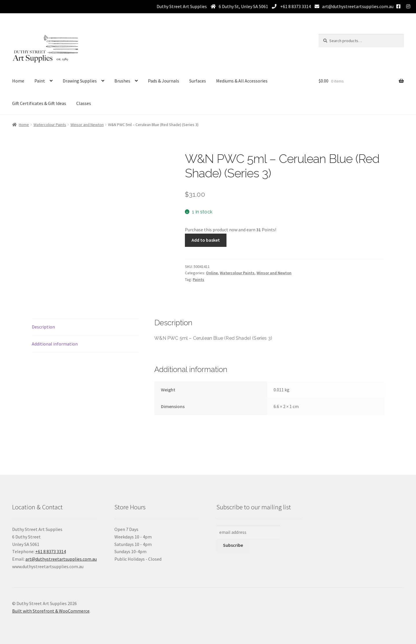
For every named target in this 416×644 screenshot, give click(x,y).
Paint (39, 81)
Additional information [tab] (55, 344)
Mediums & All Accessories (242, 81)
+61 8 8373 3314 (295, 6)
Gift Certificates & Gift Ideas (39, 103)
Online (212, 272)
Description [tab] (43, 327)
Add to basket (206, 240)
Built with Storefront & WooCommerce (51, 611)
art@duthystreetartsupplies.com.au (357, 6)
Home (18, 81)
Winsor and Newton (87, 124)
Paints (198, 279)
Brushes (122, 81)
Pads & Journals (163, 81)
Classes (83, 103)
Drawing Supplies (80, 81)
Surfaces (197, 81)
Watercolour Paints (50, 124)
